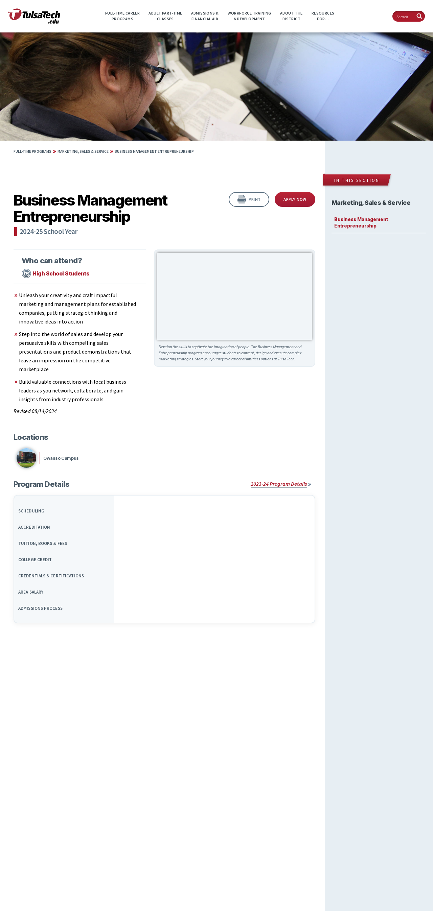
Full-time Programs (32, 151)
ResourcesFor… (323, 15)
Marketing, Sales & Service (83, 151)
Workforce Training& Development (249, 15)
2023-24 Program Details (279, 484)
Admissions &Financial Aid (205, 15)
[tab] (64, 508)
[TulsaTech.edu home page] (34, 21)
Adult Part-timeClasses (165, 15)
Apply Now (294, 199)
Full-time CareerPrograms (122, 15)
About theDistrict (291, 15)
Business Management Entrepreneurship (154, 151)
